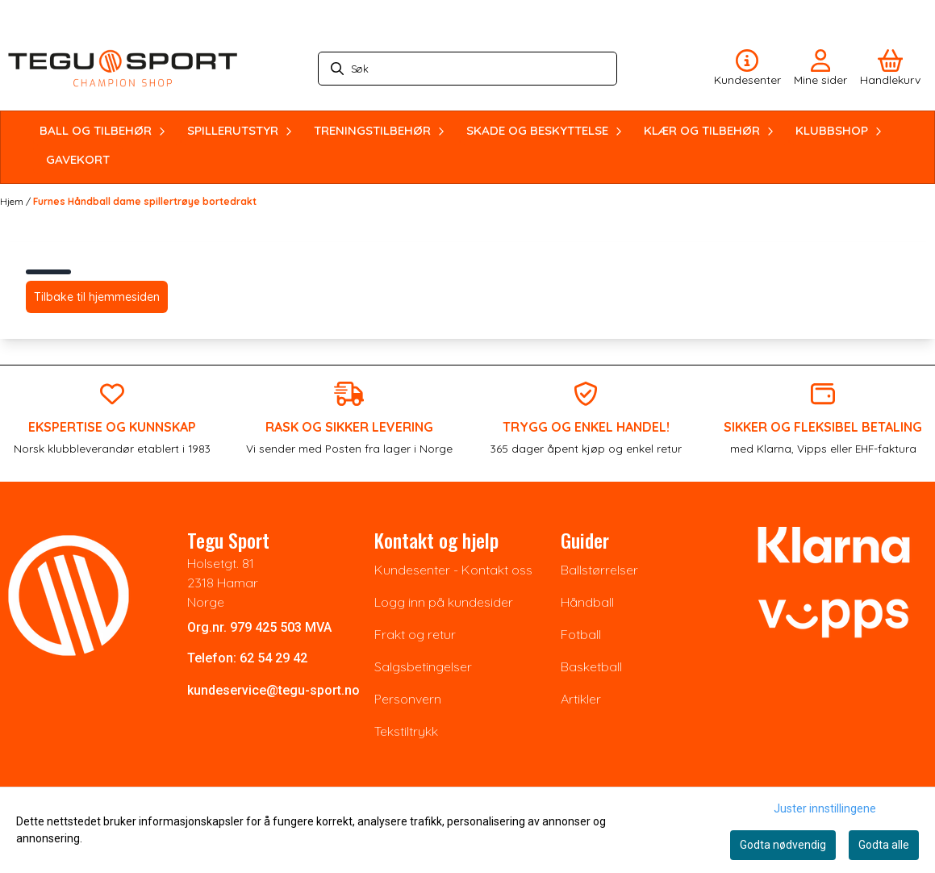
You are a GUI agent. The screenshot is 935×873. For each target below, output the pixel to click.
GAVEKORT (78, 159)
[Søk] (468, 69)
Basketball (591, 666)
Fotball (581, 634)
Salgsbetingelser (423, 666)
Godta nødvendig (783, 844)
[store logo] (122, 68)
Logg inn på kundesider (443, 602)
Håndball (587, 602)
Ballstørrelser (599, 570)
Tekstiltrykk (406, 731)
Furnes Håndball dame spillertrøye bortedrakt (145, 201)
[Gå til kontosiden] (747, 68)
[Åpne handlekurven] (890, 68)
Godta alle (883, 844)
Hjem (13, 201)
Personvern (407, 699)
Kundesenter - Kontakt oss (453, 570)
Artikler (581, 699)
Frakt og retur (415, 634)
